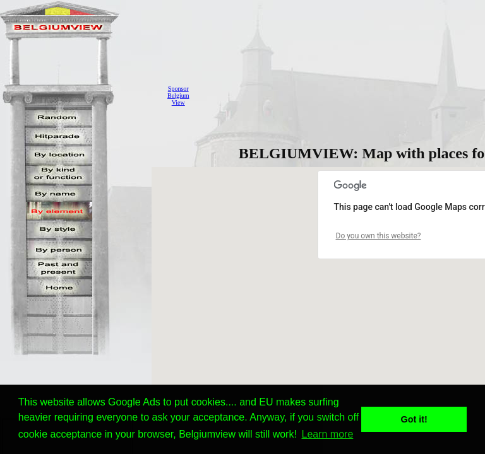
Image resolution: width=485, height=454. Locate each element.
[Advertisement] (340, 95)
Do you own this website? (378, 235)
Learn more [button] (328, 434)
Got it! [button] (414, 419)
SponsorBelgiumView (178, 95)
